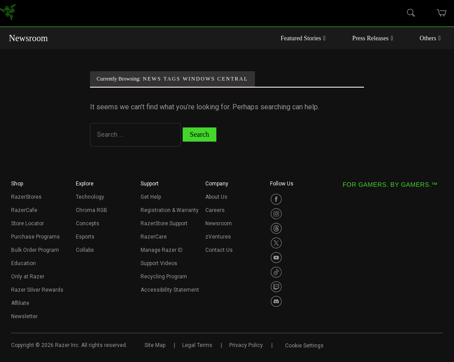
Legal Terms (197, 345)
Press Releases (372, 38)
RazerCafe (24, 210)
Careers (215, 210)
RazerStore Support (164, 223)
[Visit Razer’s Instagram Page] (276, 214)
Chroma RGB (91, 210)
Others (430, 38)
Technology (90, 197)
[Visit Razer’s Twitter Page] (276, 243)
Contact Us (219, 250)
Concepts (87, 223)
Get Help (151, 197)
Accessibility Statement (170, 290)
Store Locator (27, 223)
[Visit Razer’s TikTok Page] (276, 272)
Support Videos (159, 263)
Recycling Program (164, 276)
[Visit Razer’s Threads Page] (276, 228)
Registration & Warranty (170, 210)
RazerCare (154, 237)
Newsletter (24, 316)
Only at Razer (27, 276)
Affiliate (20, 303)
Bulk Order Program (35, 250)
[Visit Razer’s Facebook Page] (276, 199)
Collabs (85, 250)
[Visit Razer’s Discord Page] (276, 301)
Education (23, 263)
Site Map (155, 345)
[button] (17, 186)
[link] (8, 13)
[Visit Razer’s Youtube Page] (276, 257)
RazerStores (26, 197)
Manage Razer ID (162, 250)
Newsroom (28, 38)
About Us (216, 197)
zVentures (218, 237)
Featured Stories (303, 38)
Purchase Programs (35, 237)
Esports (85, 237)
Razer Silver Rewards (37, 290)
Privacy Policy (246, 345)
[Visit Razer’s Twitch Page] (276, 287)
